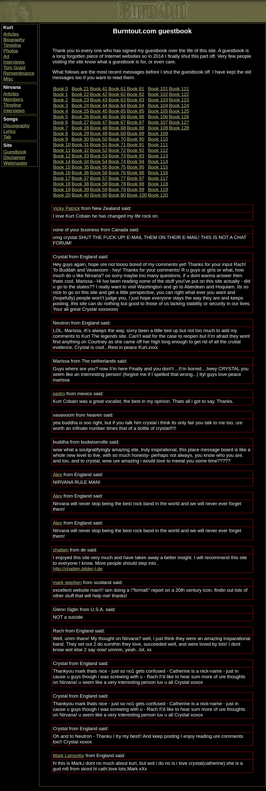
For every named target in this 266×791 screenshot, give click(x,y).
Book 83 (135, 100)
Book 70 (117, 139)
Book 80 (117, 195)
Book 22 (80, 94)
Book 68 (117, 128)
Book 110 (158, 139)
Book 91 (135, 144)
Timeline (12, 45)
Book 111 (158, 144)
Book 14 (61, 161)
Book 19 (61, 189)
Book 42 (98, 94)
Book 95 (135, 167)
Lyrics (9, 131)
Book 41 (98, 88)
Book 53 (98, 156)
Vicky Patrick (66, 208)
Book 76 (117, 172)
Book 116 (158, 172)
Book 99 (135, 189)
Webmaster (15, 163)
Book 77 (117, 178)
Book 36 (80, 172)
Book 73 (117, 156)
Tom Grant (14, 67)
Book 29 (80, 133)
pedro (59, 393)
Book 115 (158, 167)
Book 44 (98, 105)
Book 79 (117, 189)
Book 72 (117, 150)
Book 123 (179, 100)
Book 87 (135, 122)
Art (6, 56)
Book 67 (117, 122)
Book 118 (158, 184)
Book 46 (98, 116)
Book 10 (61, 144)
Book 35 (80, 167)
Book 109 (158, 133)
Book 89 (135, 133)
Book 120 (158, 195)
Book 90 (135, 139)
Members (13, 99)
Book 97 (135, 178)
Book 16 (61, 172)
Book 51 (98, 144)
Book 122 (179, 94)
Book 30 (80, 139)
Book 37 (80, 178)
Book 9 (60, 139)
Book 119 (158, 189)
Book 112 (158, 150)
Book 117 (158, 178)
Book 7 (60, 128)
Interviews (14, 62)
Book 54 (98, 161)
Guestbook (14, 151)
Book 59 (98, 189)
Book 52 (98, 150)
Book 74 (117, 161)
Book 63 (117, 100)
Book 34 (80, 161)
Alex (57, 474)
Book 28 (80, 128)
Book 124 (179, 105)
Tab (7, 136)
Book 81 (135, 88)
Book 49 (98, 133)
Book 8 (60, 133)
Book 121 (179, 88)
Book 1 (60, 94)
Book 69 (117, 133)
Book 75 (117, 167)
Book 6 (60, 122)
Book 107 (158, 122)
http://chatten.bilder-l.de (77, 568)
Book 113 (158, 156)
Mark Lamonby (68, 755)
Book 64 (117, 105)
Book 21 (80, 88)
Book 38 (80, 184)
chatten (60, 550)
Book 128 (179, 128)
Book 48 (98, 128)
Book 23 (80, 100)
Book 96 (135, 172)
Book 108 (158, 128)
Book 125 (179, 111)
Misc (8, 78)
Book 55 (98, 167)
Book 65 (117, 111)
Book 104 (158, 105)
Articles (11, 34)
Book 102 (158, 94)
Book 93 (135, 156)
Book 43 (98, 100)
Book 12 (61, 156)
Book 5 (60, 116)
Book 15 (61, 167)
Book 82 (135, 94)
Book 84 (135, 105)
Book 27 (80, 122)
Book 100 (137, 195)
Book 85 (135, 111)
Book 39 (80, 189)
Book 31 (80, 144)
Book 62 (117, 94)
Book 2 (60, 100)
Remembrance (18, 73)
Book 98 (135, 184)
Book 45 (98, 111)
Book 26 (80, 116)
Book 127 (179, 122)
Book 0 (60, 88)
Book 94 (135, 161)
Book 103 (158, 100)
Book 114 (158, 161)
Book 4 (60, 111)
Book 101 (158, 88)
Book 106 (158, 116)
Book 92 (135, 150)
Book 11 (61, 150)
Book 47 (98, 122)
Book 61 (117, 88)
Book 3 (60, 105)
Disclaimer (14, 157)
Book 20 (61, 195)
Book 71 (117, 144)
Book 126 (179, 116)
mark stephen (67, 582)
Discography (16, 125)
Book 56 (98, 172)
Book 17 (61, 178)
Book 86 (135, 116)
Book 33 (80, 156)
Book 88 (135, 128)
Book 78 (117, 184)
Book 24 (80, 105)
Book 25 (80, 111)
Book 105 (158, 111)
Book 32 (80, 150)
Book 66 (117, 116)
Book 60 (98, 195)
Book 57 (98, 178)
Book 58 (98, 184)
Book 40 (80, 195)
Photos (10, 50)
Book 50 (98, 139)
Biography (14, 39)
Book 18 (61, 184)
